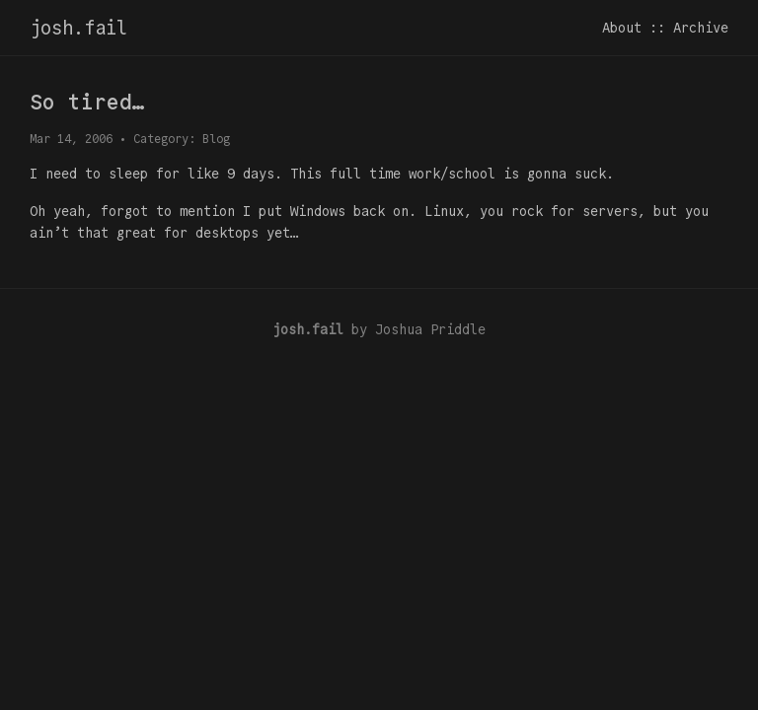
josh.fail (78, 27)
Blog (216, 138)
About (622, 28)
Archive (700, 28)
